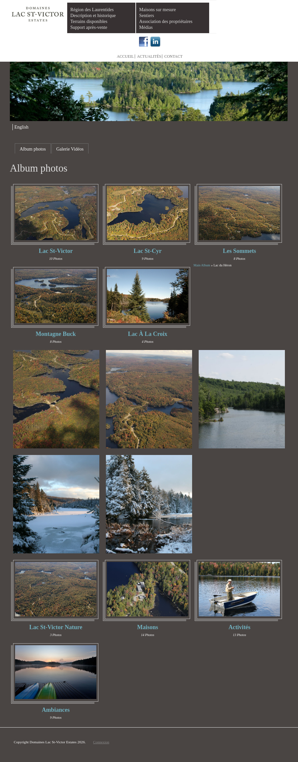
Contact (173, 56)
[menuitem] (20, 127)
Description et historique (93, 15)
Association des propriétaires (166, 21)
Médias (146, 27)
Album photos (33, 149)
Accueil (125, 56)
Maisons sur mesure (157, 9)
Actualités (149, 56)
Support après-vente (88, 27)
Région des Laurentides (92, 9)
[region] (149, 92)
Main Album (201, 265)
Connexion (101, 742)
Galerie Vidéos (70, 149)
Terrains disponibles (89, 21)
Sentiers (146, 15)
